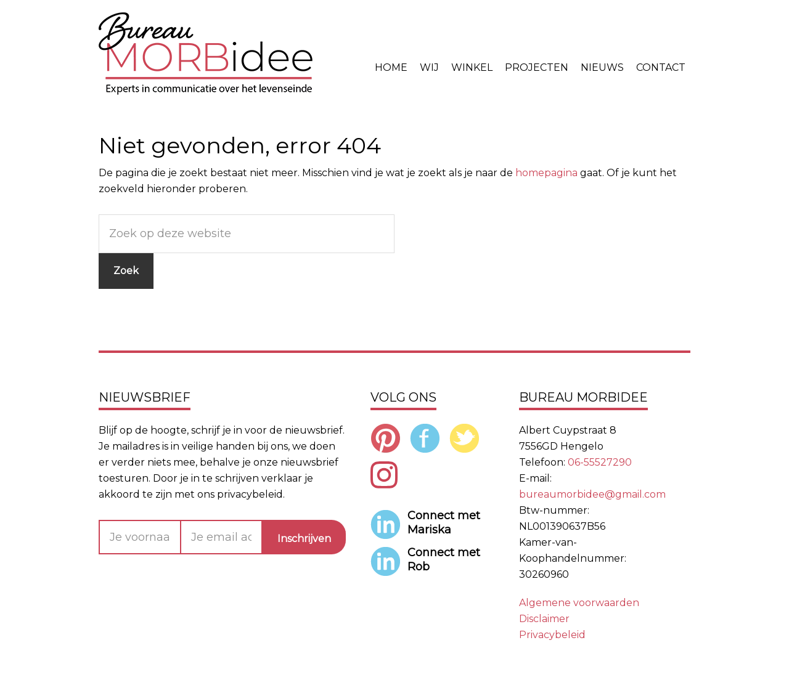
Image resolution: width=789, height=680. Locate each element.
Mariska (429, 529)
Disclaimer (544, 619)
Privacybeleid (552, 635)
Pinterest (385, 438)
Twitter (464, 438)
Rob (418, 566)
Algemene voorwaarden (579, 603)
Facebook (425, 438)
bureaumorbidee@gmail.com (592, 494)
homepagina (546, 173)
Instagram (385, 474)
